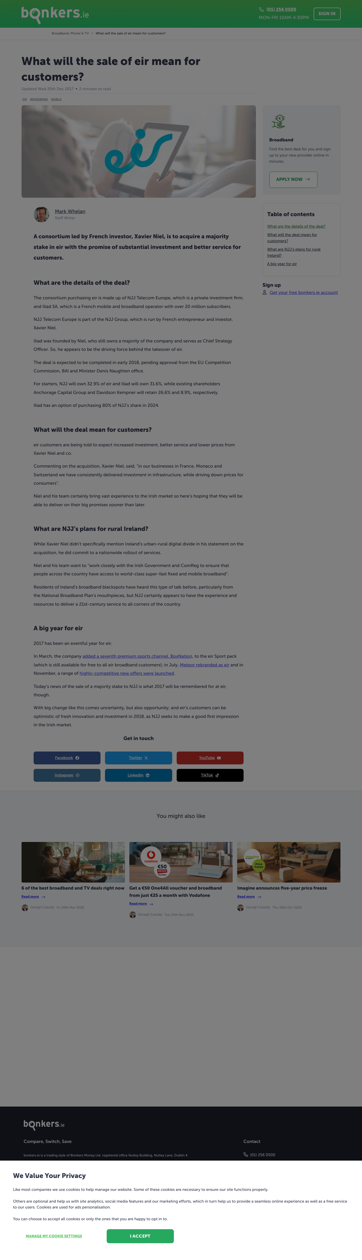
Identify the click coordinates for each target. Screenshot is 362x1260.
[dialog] (181, 630)
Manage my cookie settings (54, 1236)
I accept (140, 1236)
